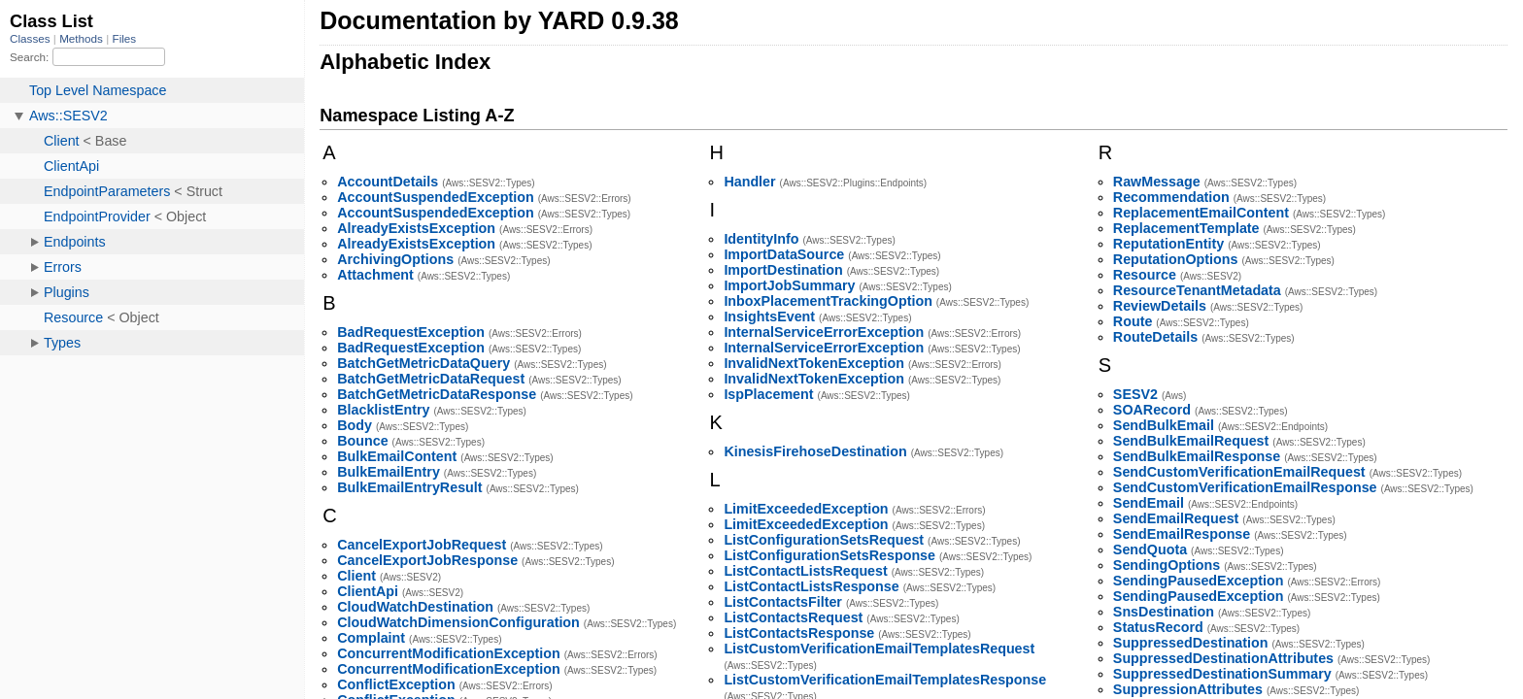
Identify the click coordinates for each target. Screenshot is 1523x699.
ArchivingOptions (395, 259)
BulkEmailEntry (388, 472)
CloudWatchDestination (415, 607)
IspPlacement (768, 394)
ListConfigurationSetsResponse (829, 555)
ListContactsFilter (783, 602)
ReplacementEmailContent (1201, 212)
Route (1133, 321)
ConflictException (396, 684)
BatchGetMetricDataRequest (431, 378)
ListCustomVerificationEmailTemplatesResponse (885, 679)
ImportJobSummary (789, 285)
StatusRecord (1158, 627)
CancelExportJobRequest (421, 544)
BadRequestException (411, 332)
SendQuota (1150, 549)
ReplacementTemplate (1186, 228)
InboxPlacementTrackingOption (828, 301)
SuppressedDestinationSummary (1222, 674)
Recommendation (1171, 197)
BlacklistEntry (383, 409)
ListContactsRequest (793, 617)
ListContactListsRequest (805, 571)
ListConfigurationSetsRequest (824, 540)
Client (356, 575)
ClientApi (367, 591)
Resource (1144, 275)
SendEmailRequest (1176, 518)
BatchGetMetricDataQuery (423, 363)
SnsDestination (1163, 611)
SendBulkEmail (1163, 425)
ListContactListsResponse (811, 586)
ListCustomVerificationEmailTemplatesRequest (879, 648)
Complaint (371, 638)
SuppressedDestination (1191, 642)
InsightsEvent (769, 316)
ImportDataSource (784, 254)
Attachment (375, 275)
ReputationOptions (1175, 259)
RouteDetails (1155, 337)
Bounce (362, 441)
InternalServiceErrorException (824, 332)
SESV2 (1135, 394)
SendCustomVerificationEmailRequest (1239, 472)
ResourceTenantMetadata (1197, 290)
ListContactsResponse (799, 633)
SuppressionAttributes (1188, 689)
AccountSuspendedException (435, 197)
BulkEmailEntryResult (409, 487)
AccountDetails (387, 181)
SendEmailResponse (1181, 534)
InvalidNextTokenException (814, 363)
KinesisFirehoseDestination (815, 451)
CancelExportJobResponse (427, 560)
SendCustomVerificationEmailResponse (1245, 487)
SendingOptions (1166, 565)
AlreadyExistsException (416, 228)
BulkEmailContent (397, 456)
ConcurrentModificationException (448, 653)
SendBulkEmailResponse (1196, 456)
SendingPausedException (1198, 580)
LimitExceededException (806, 508)
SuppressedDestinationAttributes (1223, 658)
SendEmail (1148, 503)
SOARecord (1152, 409)
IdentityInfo (761, 239)
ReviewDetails (1159, 306)
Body (354, 425)
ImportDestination (783, 270)
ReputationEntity (1168, 243)
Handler (749, 181)
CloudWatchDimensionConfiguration (458, 622)
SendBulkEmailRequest (1191, 441)
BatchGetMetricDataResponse (436, 394)
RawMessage (1157, 181)
